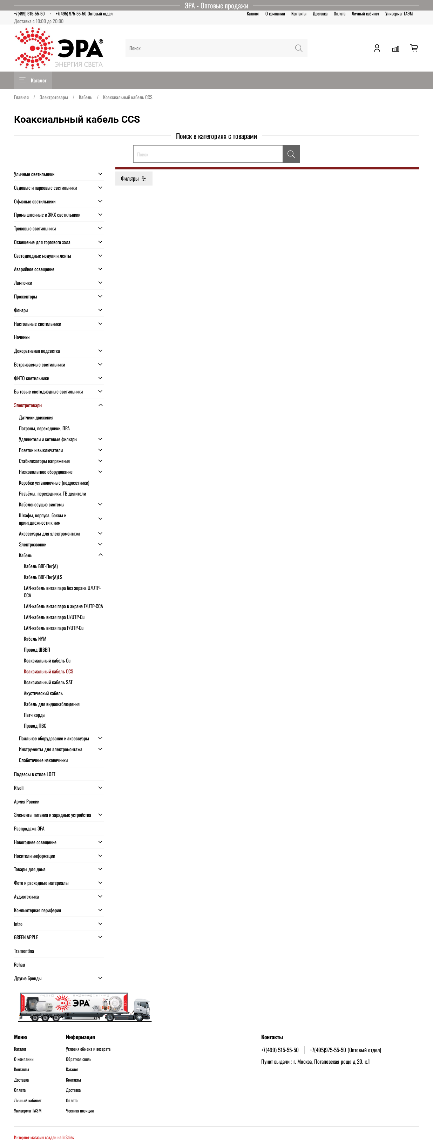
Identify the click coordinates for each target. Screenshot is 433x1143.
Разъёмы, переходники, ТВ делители (52, 493)
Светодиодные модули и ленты (42, 255)
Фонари (21, 310)
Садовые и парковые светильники (45, 187)
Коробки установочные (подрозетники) (54, 482)
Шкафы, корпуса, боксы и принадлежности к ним (42, 518)
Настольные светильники (37, 323)
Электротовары (54, 97)
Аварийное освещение (34, 269)
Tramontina (24, 950)
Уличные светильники (34, 173)
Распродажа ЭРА (29, 828)
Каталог (253, 13)
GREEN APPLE (26, 937)
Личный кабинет (365, 13)
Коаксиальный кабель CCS (48, 671)
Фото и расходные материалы (41, 882)
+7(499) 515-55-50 (29, 13)
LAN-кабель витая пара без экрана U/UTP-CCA (62, 591)
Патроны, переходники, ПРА (44, 428)
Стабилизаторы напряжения (44, 460)
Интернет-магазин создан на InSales (44, 1137)
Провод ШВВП (37, 649)
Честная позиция (80, 1111)
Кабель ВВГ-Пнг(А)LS (43, 576)
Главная (21, 97)
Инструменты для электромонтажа (50, 749)
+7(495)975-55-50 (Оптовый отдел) (345, 1050)
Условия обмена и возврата (88, 1049)
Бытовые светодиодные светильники (48, 391)
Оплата (339, 13)
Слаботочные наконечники (43, 760)
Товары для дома (30, 869)
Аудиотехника (26, 896)
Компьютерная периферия (37, 910)
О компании (275, 13)
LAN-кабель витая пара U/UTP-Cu (54, 616)
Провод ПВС (35, 725)
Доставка (320, 13)
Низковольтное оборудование (46, 471)
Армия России (26, 801)
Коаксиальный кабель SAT (48, 682)
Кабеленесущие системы (42, 504)
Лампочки (23, 282)
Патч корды (35, 714)
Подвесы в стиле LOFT (34, 774)
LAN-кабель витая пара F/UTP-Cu (53, 627)
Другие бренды (28, 978)
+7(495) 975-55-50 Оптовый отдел (84, 13)
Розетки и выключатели (41, 449)
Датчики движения (36, 417)
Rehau (19, 964)
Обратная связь (78, 1059)
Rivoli (18, 787)
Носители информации (34, 855)
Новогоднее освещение (35, 842)
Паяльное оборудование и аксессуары (54, 738)
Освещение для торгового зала (42, 242)
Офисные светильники (34, 201)
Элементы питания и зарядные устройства (52, 814)
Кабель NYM (35, 638)
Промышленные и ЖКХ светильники (47, 214)
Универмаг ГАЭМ (399, 13)
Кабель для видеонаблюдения (52, 703)
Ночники (21, 337)
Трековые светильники (35, 228)
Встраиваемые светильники (39, 364)
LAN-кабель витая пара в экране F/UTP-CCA (63, 606)
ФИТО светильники (31, 378)
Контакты (298, 13)
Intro (18, 923)
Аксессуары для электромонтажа (49, 533)
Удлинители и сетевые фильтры (48, 439)
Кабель (85, 97)
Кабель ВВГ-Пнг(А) (41, 566)
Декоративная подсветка (37, 350)
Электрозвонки (32, 544)
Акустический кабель (43, 693)
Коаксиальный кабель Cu (47, 660)
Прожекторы (25, 296)
